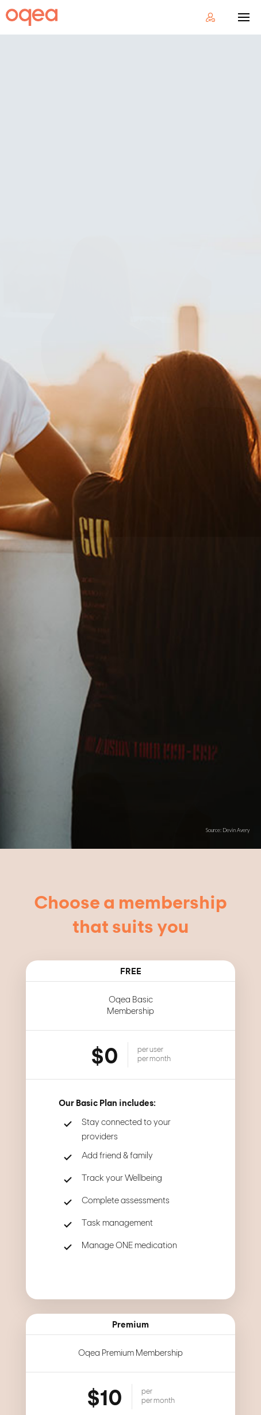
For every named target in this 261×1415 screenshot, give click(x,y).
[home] (28, 17)
